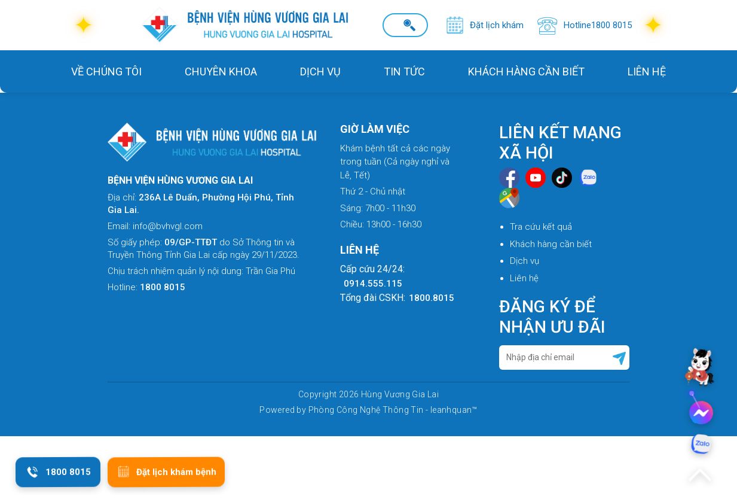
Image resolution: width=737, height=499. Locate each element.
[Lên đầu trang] (700, 475)
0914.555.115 (373, 283)
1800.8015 (431, 298)
